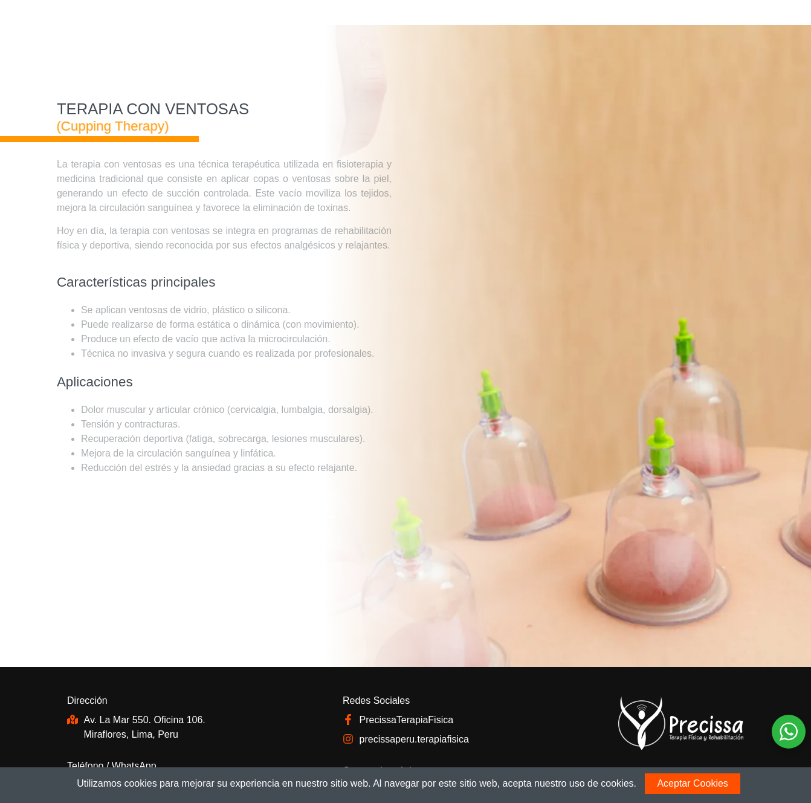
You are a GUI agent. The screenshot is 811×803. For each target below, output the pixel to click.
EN (692, 22)
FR (708, 22)
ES (738, 22)
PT (723, 22)
